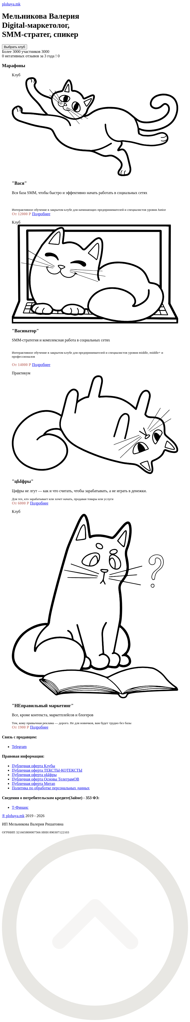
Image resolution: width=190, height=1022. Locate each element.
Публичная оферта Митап (33, 783)
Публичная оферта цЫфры (34, 775)
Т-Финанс (20, 807)
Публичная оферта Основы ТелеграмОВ (45, 779)
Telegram (19, 747)
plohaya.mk (11, 4)
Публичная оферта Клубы (33, 766)
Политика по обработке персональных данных (51, 788)
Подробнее (41, 214)
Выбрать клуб (14, 47)
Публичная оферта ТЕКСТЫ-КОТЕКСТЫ (47, 770)
